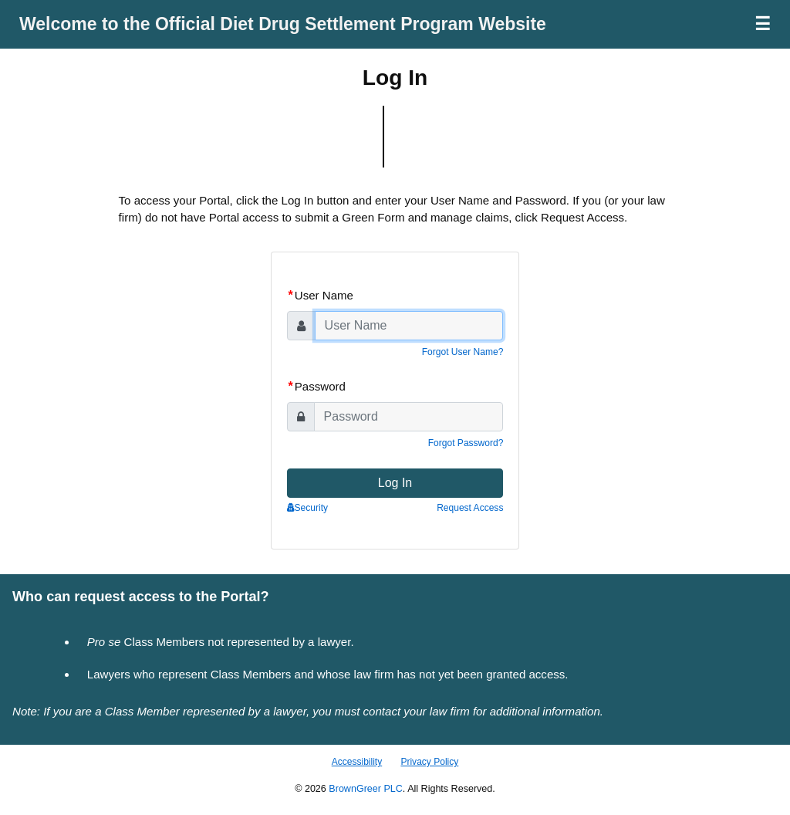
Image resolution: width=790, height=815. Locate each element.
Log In (395, 482)
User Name (321, 295)
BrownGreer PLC (366, 788)
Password (317, 386)
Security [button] (307, 507)
